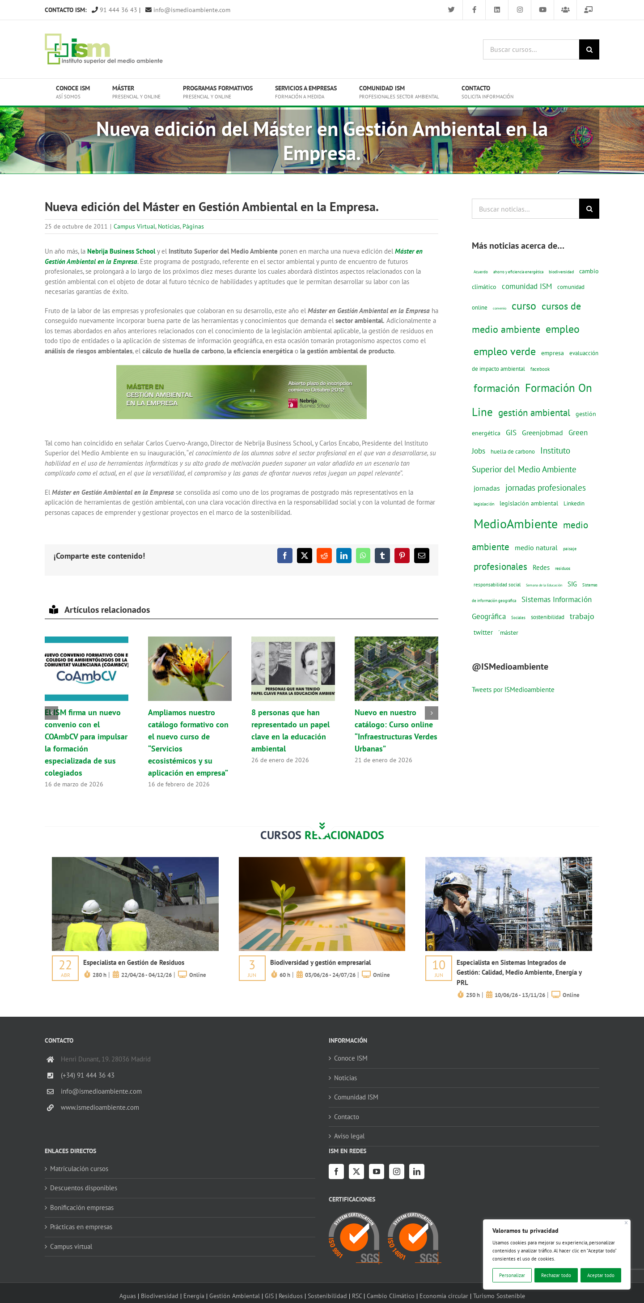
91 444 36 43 (114, 10)
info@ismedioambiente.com (187, 10)
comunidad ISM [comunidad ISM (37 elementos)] (527, 286)
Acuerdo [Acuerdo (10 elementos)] (481, 272)
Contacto (346, 1116)
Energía (193, 1295)
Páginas (193, 226)
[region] (557, 1254)
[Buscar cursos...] (531, 49)
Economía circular (443, 1295)
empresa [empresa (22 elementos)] (552, 353)
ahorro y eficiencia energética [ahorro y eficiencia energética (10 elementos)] (518, 272)
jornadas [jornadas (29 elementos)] (487, 488)
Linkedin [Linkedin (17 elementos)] (574, 503)
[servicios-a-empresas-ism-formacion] (135, 860)
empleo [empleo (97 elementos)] (563, 328)
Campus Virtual (134, 226)
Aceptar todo (600, 1275)
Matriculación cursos (79, 1168)
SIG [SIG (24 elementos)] (572, 584)
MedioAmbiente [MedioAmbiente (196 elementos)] (516, 523)
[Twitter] (356, 1171)
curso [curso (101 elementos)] (524, 306)
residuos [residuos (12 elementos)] (562, 568)
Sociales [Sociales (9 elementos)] (518, 617)
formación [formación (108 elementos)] (497, 388)
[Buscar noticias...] (525, 209)
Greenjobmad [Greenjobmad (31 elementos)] (542, 432)
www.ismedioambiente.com (100, 1107)
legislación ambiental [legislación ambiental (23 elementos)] (529, 503)
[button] (51, 713)
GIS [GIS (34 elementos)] (511, 432)
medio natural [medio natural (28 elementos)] (536, 547)
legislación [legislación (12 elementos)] (484, 504)
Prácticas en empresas (81, 1226)
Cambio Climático (391, 1295)
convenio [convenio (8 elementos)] (499, 308)
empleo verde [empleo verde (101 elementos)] (505, 351)
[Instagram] (396, 1171)
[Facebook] (336, 1171)
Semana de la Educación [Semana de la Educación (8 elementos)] (544, 585)
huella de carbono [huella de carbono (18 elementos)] (513, 451)
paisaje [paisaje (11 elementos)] (569, 549)
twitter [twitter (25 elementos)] (483, 632)
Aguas (127, 1295)
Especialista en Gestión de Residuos (133, 962)
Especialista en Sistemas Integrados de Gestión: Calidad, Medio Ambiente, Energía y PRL (519, 972)
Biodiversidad (159, 1295)
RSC (357, 1295)
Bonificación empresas (82, 1207)
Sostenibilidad (327, 1295)
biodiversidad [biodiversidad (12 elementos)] (561, 271)
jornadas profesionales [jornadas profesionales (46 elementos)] (545, 487)
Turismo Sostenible (499, 1295)
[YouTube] (376, 1171)
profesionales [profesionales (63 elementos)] (500, 566)
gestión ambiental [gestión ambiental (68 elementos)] (534, 412)
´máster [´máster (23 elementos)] (508, 632)
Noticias (169, 226)
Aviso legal (349, 1136)
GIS (269, 1295)
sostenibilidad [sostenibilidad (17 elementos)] (547, 616)
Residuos (291, 1295)
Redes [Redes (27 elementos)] (541, 567)
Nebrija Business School (121, 251)
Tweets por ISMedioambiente (513, 689)
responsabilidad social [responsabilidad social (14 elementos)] (497, 584)
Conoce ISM (351, 1058)
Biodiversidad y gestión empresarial (320, 962)
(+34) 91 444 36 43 (87, 1075)
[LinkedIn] (416, 1171)
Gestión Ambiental (234, 1295)
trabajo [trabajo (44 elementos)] (582, 616)
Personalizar (512, 1275)
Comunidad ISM (356, 1097)
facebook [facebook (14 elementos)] (540, 368)
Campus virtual (71, 1246)
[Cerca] (626, 1222)
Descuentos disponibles (83, 1188)
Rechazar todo (556, 1275)
